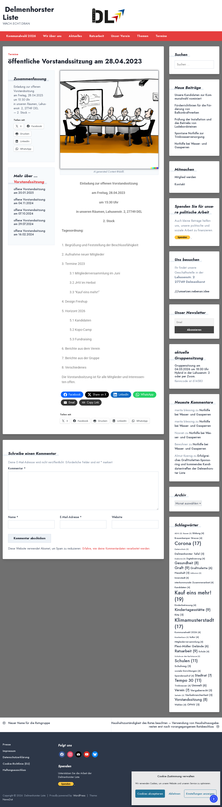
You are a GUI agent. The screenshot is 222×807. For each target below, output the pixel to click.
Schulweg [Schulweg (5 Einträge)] (183, 666)
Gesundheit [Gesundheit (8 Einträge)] (187, 563)
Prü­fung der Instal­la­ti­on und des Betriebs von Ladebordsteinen (193, 123)
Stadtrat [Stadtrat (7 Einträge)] (203, 675)
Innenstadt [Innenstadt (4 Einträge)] (182, 578)
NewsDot (8, 799)
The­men (142, 36)
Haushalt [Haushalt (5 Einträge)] (182, 572)
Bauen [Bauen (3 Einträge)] (187, 533)
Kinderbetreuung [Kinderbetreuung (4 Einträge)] (185, 605)
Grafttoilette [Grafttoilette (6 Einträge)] (201, 568)
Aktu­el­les (75, 36)
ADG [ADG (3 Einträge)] (178, 533)
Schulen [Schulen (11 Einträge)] (186, 660)
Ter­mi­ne (161, 36)
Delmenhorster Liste (28, 13)
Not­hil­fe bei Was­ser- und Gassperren (191, 145)
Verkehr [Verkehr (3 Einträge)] (179, 695)
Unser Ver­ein (120, 36)
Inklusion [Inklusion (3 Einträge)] (195, 573)
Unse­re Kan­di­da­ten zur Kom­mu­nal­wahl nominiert (193, 96)
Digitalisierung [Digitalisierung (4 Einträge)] (195, 558)
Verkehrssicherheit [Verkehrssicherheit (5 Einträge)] (198, 695)
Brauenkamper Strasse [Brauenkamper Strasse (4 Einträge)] (188, 538)
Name (13, 517)
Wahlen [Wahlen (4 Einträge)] (180, 704)
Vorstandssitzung (29, 182)
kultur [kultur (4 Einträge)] (194, 637)
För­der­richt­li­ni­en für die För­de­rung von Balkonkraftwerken (193, 109)
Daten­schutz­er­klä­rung (16, 757)
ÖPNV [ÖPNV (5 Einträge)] (193, 704)
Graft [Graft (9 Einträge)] (182, 567)
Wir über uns (52, 36)
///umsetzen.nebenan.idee (192, 291)
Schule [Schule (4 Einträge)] (203, 651)
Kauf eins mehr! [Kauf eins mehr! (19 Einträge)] (193, 596)
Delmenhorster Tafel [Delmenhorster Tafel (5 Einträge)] (189, 553)
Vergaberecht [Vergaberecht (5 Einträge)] (201, 690)
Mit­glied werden (185, 177)
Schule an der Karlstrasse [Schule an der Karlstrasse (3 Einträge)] (187, 656)
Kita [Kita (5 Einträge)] (179, 614)
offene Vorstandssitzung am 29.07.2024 (29, 222)
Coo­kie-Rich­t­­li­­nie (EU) (16, 763)
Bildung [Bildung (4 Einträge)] (198, 533)
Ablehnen (174, 794)
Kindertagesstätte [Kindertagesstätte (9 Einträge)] (193, 609)
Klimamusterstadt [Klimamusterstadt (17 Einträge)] (194, 623)
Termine (13, 54)
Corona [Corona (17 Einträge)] (188, 543)
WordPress (79, 795)
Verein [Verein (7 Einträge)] (182, 690)
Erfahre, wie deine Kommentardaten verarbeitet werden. (116, 548)
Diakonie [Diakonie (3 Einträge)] (180, 559)
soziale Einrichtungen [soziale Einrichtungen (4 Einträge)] (188, 671)
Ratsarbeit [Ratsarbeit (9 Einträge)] (186, 651)
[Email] (194, 322)
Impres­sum (9, 751)
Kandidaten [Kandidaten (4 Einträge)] (182, 587)
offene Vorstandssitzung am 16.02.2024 (29, 232)
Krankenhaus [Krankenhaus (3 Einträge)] (182, 637)
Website (117, 517)
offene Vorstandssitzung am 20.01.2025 (29, 191)
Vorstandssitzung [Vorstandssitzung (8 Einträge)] (191, 699)
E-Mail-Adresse (70, 517)
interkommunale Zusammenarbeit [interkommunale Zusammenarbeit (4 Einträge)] (194, 582)
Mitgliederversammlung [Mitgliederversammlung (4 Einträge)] (189, 641)
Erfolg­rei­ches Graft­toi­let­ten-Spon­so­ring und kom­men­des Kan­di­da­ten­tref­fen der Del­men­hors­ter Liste (194, 464)
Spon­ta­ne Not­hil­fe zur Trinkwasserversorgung (189, 135)
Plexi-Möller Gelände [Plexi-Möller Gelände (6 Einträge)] (192, 646)
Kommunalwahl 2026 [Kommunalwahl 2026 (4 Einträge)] (188, 632)
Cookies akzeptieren (150, 794)
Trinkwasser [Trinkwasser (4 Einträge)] (183, 685)
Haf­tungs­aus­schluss (14, 770)
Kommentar (16, 468)
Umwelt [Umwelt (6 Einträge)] (199, 685)
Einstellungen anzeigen (200, 794)
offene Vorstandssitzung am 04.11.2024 (29, 201)
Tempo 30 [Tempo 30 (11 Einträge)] (188, 680)
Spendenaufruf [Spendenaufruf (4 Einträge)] (184, 675)
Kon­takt (180, 184)
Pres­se (7, 744)
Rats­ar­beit (96, 36)
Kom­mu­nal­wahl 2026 (21, 36)
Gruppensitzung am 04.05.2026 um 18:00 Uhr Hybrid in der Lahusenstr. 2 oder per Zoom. (192, 371)
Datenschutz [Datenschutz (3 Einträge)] (182, 549)
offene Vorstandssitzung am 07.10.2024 (29, 211)
